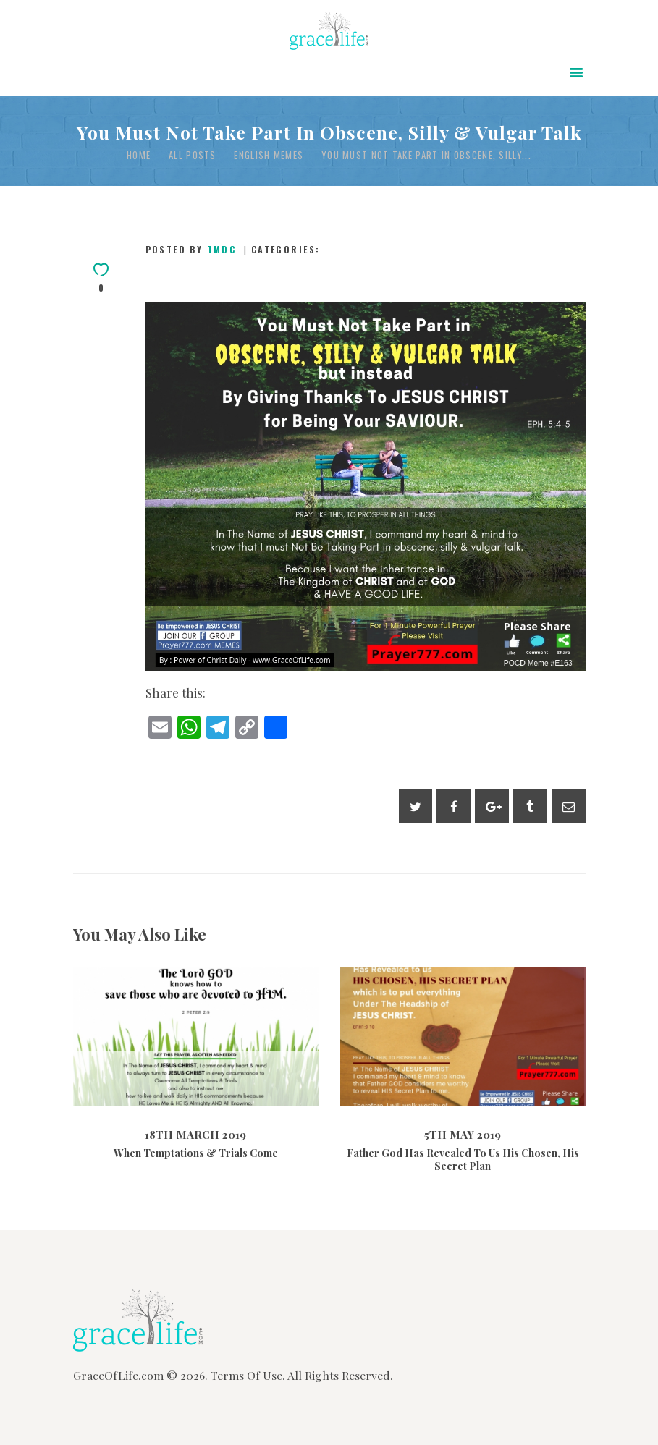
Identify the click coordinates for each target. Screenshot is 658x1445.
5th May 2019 (462, 1134)
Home (139, 155)
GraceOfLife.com (118, 1375)
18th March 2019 (195, 1134)
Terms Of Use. (248, 1375)
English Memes (268, 155)
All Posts (192, 155)
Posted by (192, 249)
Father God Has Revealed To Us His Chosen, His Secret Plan (463, 1160)
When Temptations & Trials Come (196, 1153)
